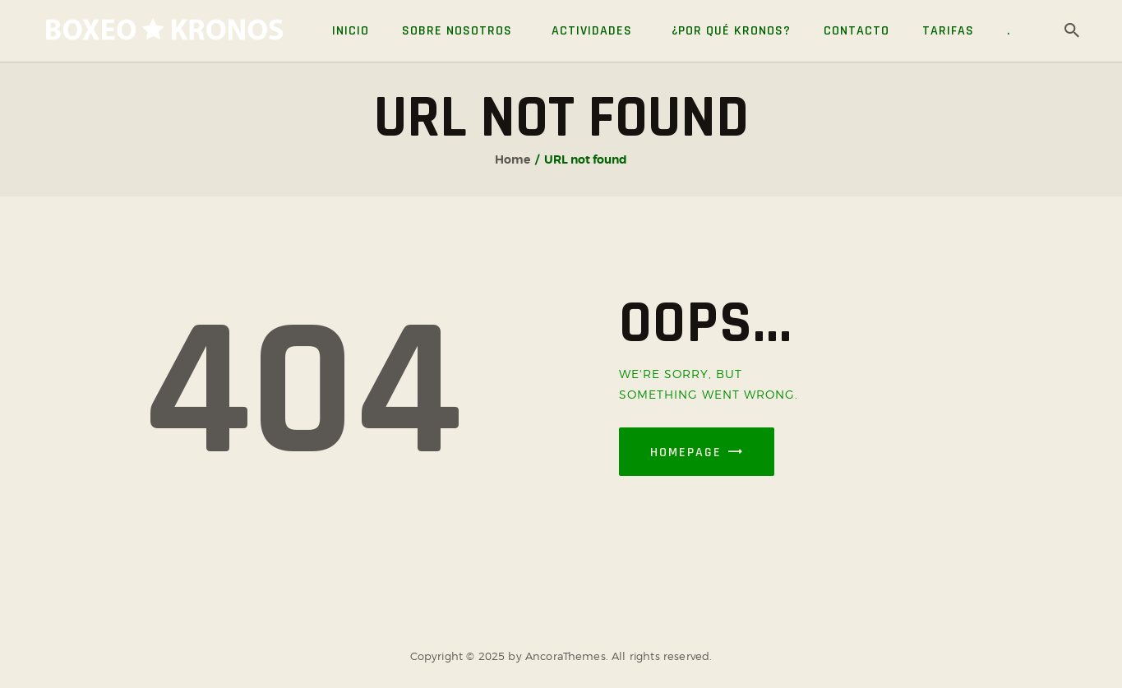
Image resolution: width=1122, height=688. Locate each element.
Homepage (686, 452)
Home (512, 159)
